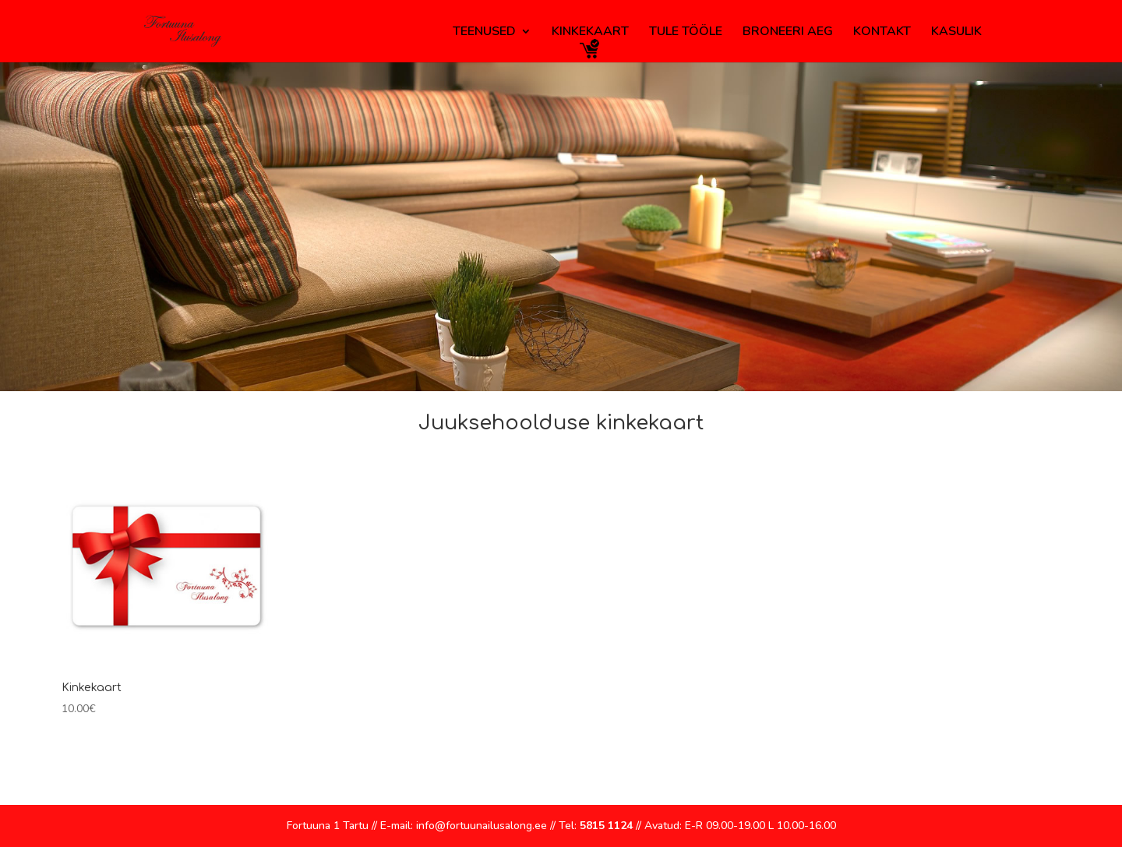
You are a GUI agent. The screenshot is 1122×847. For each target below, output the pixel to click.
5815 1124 (606, 825)
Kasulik (956, 33)
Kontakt (882, 33)
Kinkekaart (590, 33)
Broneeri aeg (788, 33)
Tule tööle (685, 33)
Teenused (484, 33)
